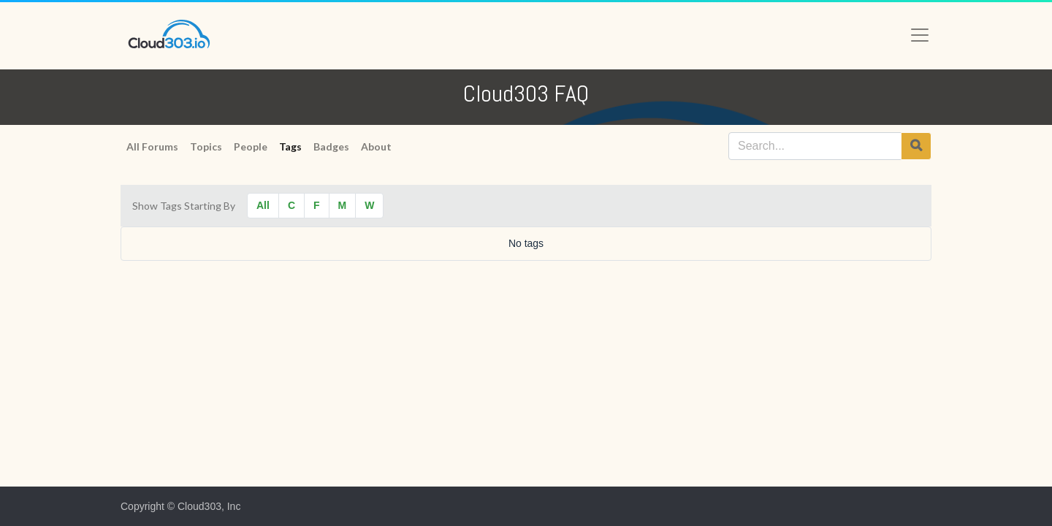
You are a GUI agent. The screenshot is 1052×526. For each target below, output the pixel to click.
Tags (290, 146)
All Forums (152, 146)
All (263, 205)
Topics (206, 146)
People (250, 146)
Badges (331, 146)
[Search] (916, 146)
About (376, 146)
